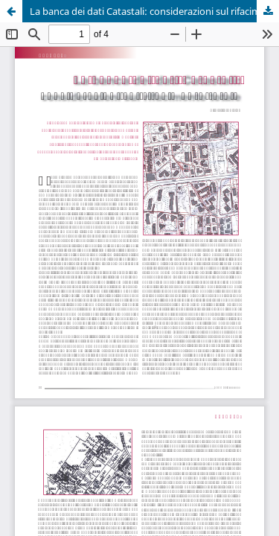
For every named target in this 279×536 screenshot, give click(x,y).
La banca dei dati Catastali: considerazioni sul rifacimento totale (154, 11)
